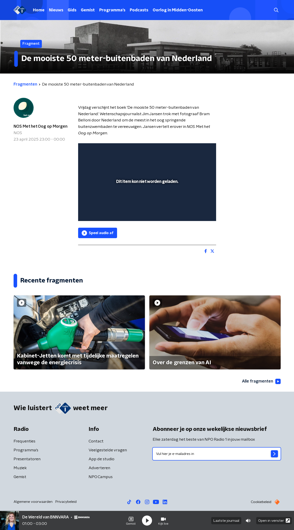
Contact (96, 441)
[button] (131, 521)
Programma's (112, 10)
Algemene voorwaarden (33, 501)
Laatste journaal (226, 520)
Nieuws (56, 10)
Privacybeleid (66, 501)
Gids (72, 10)
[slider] (146, 199)
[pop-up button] (196, 211)
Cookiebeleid (261, 502)
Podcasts (139, 10)
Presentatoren (27, 459)
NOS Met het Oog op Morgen (40, 127)
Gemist (88, 10)
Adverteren (99, 468)
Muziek (20, 468)
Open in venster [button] (274, 520)
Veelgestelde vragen (108, 450)
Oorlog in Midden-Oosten (178, 10)
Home (39, 10)
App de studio (101, 459)
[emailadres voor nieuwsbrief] (217, 454)
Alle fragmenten (261, 381)
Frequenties (24, 441)
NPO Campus (101, 477)
